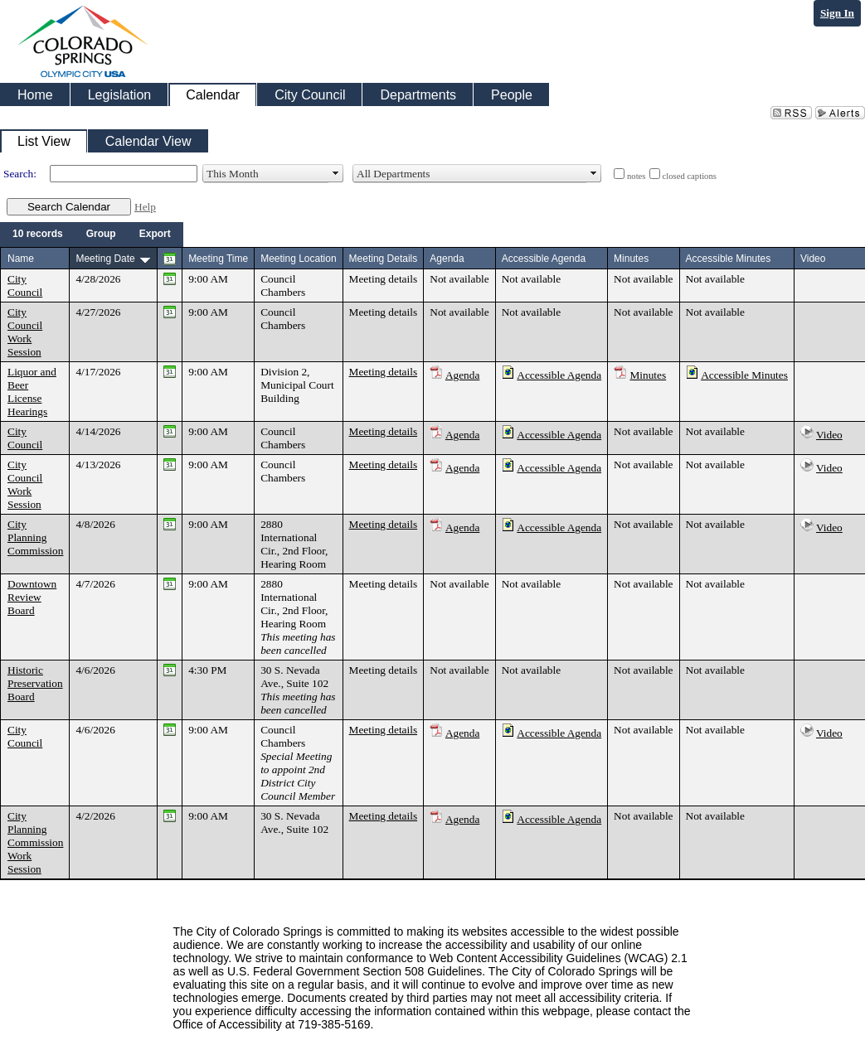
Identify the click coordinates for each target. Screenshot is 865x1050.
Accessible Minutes (744, 375)
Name (20, 258)
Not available (459, 279)
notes (636, 176)
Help (145, 207)
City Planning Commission (35, 537)
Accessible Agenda (559, 375)
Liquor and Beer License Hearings (31, 391)
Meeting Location (298, 258)
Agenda (462, 375)
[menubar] (91, 234)
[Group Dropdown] (101, 234)
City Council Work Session (24, 332)
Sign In (837, 13)
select (335, 174)
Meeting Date (104, 258)
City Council (24, 285)
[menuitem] (38, 234)
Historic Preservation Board (35, 683)
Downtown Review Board (31, 597)
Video (829, 434)
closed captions (690, 176)
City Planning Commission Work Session (35, 842)
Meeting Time (218, 258)
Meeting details (383, 279)
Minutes (647, 375)
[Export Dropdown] (155, 234)
